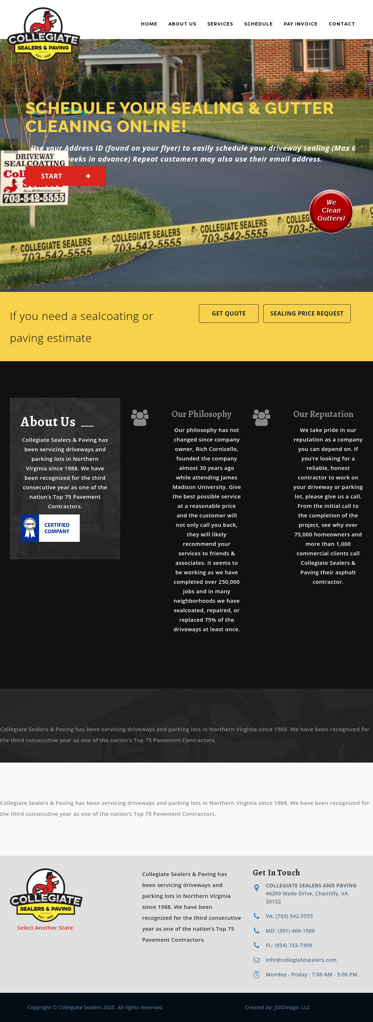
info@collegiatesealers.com (301, 959)
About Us (182, 24)
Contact (342, 24)
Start (51, 175)
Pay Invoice (301, 24)
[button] (11, 146)
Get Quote (229, 313)
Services (220, 24)
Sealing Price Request (306, 313)
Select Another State (45, 927)
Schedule (258, 24)
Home (149, 24)
